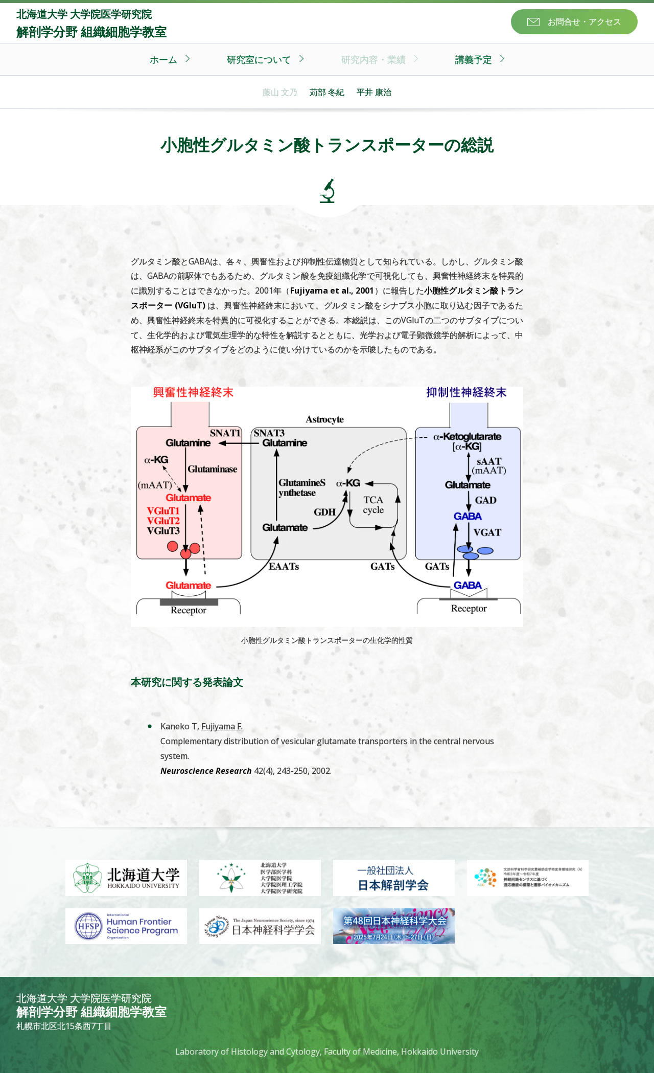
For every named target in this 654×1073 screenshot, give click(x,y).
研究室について (259, 59)
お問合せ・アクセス (584, 21)
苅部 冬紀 (327, 92)
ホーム (163, 59)
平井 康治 (374, 92)
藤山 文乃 (280, 92)
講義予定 (473, 59)
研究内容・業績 (373, 59)
